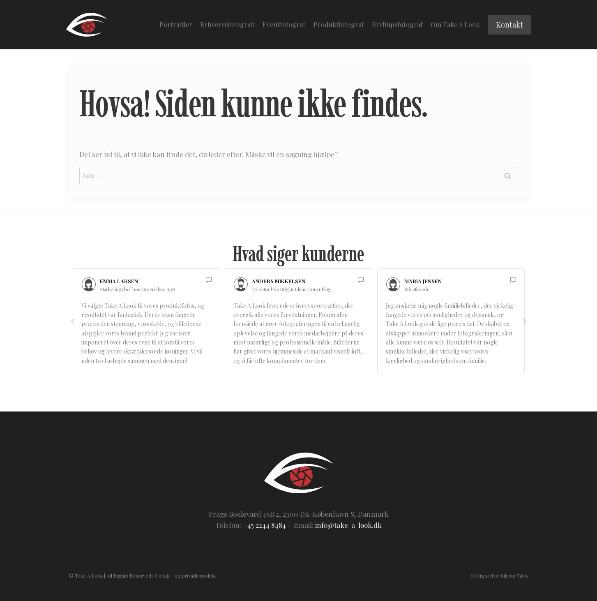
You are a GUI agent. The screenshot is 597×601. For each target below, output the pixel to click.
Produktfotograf (338, 24)
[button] (73, 321)
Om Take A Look (455, 24)
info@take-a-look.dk (348, 524)
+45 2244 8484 (264, 524)
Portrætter (175, 24)
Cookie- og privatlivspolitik (185, 575)
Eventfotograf (284, 24)
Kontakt (509, 25)
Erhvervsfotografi (227, 24)
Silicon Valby (515, 575)
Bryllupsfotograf (397, 24)
